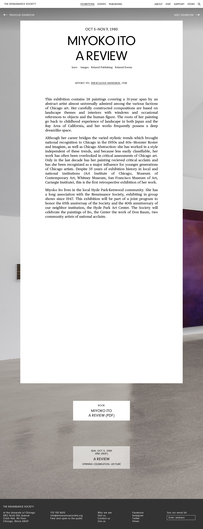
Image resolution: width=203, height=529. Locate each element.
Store (191, 4)
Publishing (115, 4)
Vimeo (135, 521)
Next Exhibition (183, 14)
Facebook (138, 512)
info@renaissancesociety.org (66, 515)
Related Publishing (102, 67)
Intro (75, 67)
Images (85, 67)
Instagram (138, 515)
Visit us (102, 515)
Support (179, 4)
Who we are (105, 512)
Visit (168, 4)
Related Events (123, 67)
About (158, 4)
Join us (102, 521)
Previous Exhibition (22, 14)
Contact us (104, 518)
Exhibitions (87, 4)
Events (102, 4)
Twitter (136, 518)
